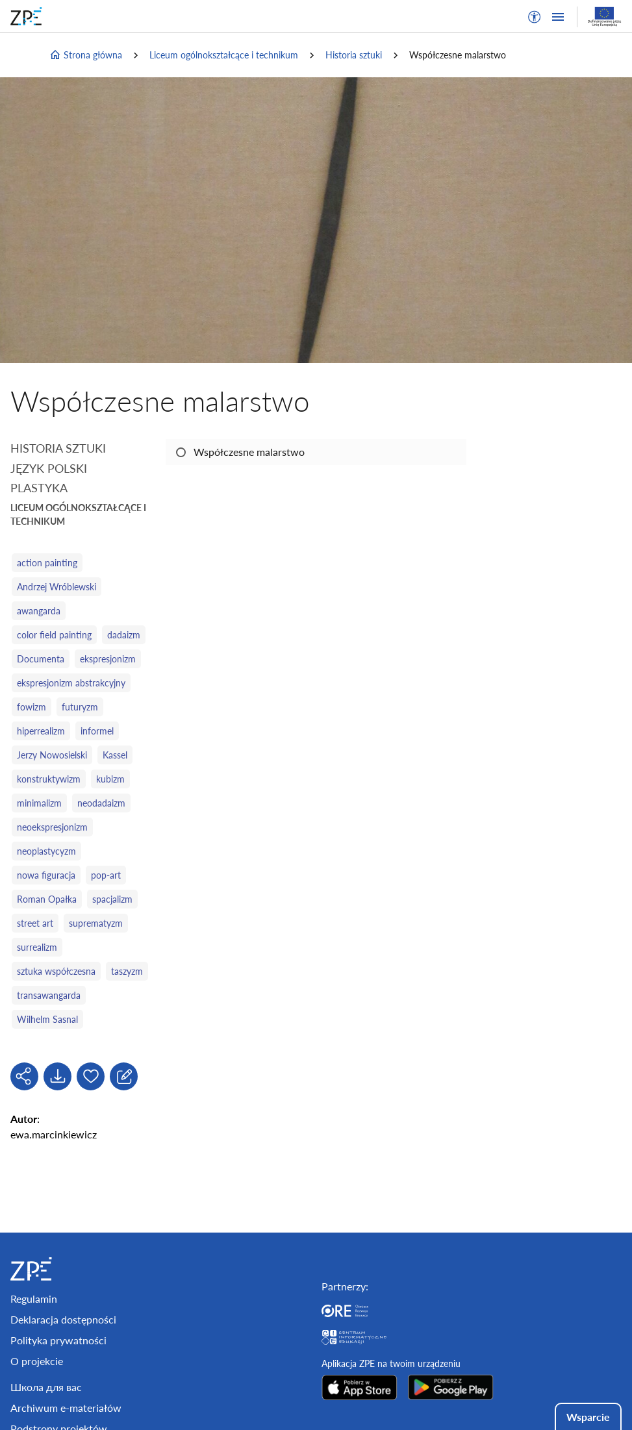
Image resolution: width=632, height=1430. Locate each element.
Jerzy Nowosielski (52, 754)
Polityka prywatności (58, 1340)
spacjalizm (112, 899)
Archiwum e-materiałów (65, 1407)
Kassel (115, 754)
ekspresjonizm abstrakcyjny (71, 682)
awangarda (38, 610)
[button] (534, 17)
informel (97, 730)
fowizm (31, 706)
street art (35, 923)
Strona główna (85, 55)
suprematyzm (96, 923)
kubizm (110, 778)
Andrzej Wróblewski (56, 586)
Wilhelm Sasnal (47, 1019)
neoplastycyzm (46, 851)
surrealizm (37, 947)
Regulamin (33, 1298)
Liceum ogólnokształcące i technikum (223, 54)
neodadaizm (101, 803)
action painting (47, 562)
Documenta (40, 658)
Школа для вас (46, 1387)
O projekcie (36, 1361)
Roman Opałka (47, 899)
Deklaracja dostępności (63, 1319)
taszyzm (127, 971)
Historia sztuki (353, 54)
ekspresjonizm (108, 658)
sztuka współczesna (56, 971)
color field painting (54, 634)
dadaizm (123, 634)
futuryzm (80, 706)
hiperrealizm (41, 730)
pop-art (106, 875)
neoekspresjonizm (52, 827)
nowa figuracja (46, 875)
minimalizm (39, 803)
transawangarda (49, 995)
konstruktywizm (49, 778)
